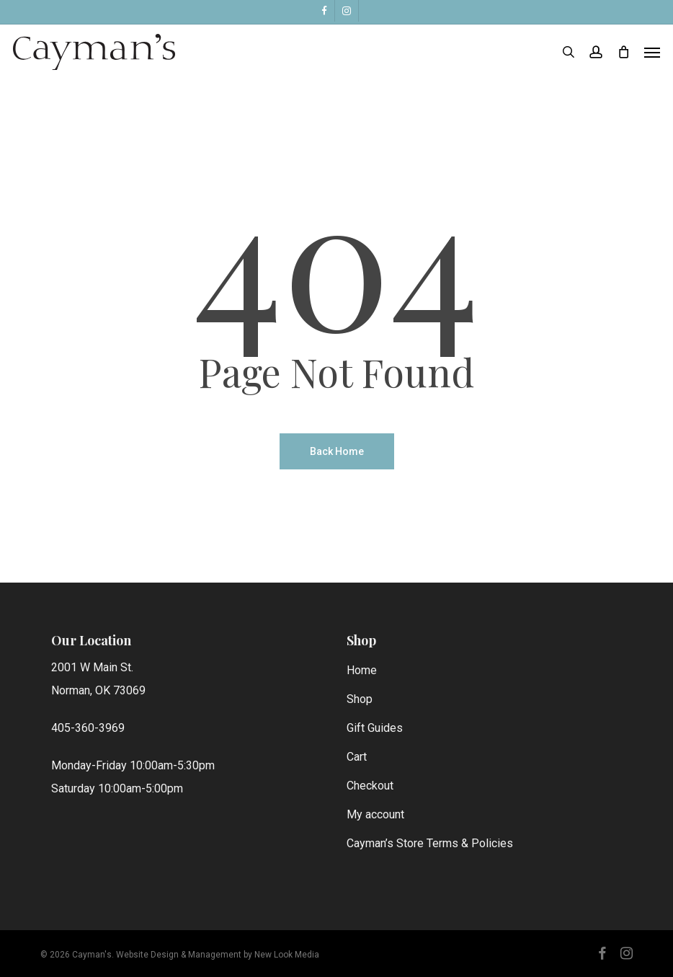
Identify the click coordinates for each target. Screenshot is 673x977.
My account (375, 814)
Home (362, 670)
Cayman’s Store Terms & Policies (430, 843)
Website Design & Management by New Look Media (217, 955)
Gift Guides (375, 728)
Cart (357, 757)
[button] (652, 52)
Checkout (370, 785)
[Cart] (623, 52)
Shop (360, 699)
